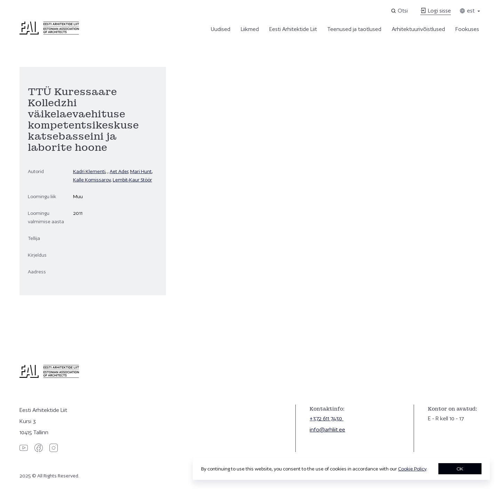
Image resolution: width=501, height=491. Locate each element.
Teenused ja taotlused (354, 29)
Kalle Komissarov (92, 179)
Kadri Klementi (89, 171)
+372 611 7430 (326, 418)
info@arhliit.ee (327, 429)
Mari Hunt (141, 171)
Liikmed (250, 29)
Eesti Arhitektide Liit (293, 29)
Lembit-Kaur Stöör (132, 179)
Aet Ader (119, 171)
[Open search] (400, 11)
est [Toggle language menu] (470, 10)
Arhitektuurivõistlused (418, 29)
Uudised (220, 29)
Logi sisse (435, 10)
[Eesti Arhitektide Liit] (49, 33)
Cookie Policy (412, 468)
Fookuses (467, 29)
